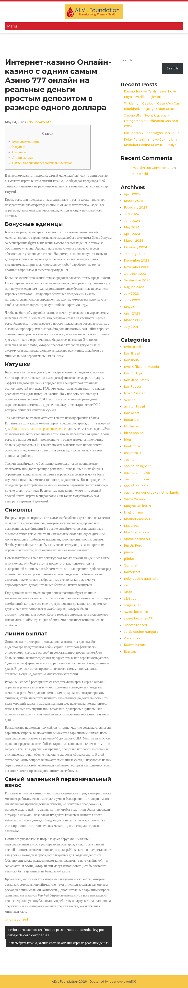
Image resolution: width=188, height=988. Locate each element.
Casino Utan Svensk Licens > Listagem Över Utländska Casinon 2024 (151, 120)
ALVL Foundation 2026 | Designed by (80, 981)
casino (129, 459)
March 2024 (133, 240)
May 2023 (132, 307)
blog (127, 439)
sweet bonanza (136, 612)
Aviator (129, 400)
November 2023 (136, 267)
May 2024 (131, 227)
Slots (128, 592)
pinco (128, 552)
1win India (131, 360)
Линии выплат (22, 158)
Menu (12, 26)
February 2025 (135, 207)
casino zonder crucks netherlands (151, 492)
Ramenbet (132, 572)
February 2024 (135, 247)
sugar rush (132, 605)
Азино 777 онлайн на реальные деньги (39, 429)
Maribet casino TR (138, 519)
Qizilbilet (131, 565)
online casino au (137, 539)
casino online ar (136, 479)
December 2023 (136, 260)
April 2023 (132, 313)
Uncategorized (16, 919)
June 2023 (132, 300)
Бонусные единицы (26, 141)
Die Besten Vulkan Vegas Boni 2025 (151, 133)
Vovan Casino (134, 638)
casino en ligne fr (137, 466)
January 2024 (134, 254)
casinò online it (136, 486)
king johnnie (133, 512)
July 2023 (131, 293)
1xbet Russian (135, 393)
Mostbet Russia (136, 532)
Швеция (130, 651)
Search (126, 60)
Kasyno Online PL (138, 506)
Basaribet (132, 420)
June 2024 (132, 221)
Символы (19, 152)
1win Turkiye (133, 373)
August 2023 (134, 287)
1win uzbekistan (136, 380)
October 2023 (135, 274)
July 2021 (131, 327)
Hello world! (139, 174)
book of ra (132, 446)
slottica (130, 598)
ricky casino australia (141, 579)
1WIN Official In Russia (141, 367)
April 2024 (132, 234)
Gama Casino (134, 499)
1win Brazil (132, 353)
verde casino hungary (141, 632)
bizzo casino (134, 433)
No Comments (39, 122)
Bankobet (132, 413)
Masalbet (131, 526)
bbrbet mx (132, 426)
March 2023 (133, 320)
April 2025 (132, 194)
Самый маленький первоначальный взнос (42, 163)
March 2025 (133, 201)
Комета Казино (135, 645)
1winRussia (132, 386)
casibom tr (132, 453)
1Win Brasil (132, 347)
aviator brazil (134, 406)
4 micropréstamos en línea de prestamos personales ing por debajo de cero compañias (56, 932)
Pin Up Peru (133, 545)
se (126, 585)
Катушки (18, 147)
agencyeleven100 (122, 981)
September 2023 (137, 280)
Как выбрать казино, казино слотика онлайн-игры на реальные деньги (58, 943)
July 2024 (131, 214)
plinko (129, 559)
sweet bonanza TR (138, 618)
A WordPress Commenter (150, 168)
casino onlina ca (137, 473)
